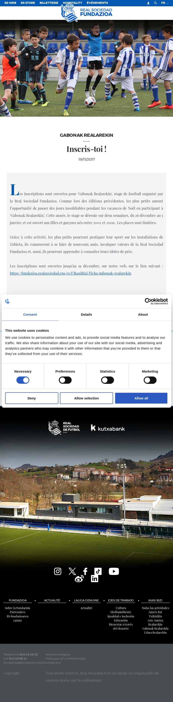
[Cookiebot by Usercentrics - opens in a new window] (148, 301)
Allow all (141, 398)
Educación (121, 620)
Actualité (52, 600)
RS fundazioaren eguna (17, 618)
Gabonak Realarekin (155, 628)
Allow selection (86, 398)
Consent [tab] (30, 314)
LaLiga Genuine (86, 600)
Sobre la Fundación (17, 608)
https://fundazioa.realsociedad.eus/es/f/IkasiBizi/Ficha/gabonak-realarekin (70, 273)
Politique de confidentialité (66, 658)
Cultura (121, 608)
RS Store (28, 3)
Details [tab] (86, 314)
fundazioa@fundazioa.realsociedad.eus (32, 662)
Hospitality (72, 3)
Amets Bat (155, 612)
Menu (11, 36)
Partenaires (17, 612)
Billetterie (49, 3)
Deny (31, 398)
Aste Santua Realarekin (155, 622)
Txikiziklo (155, 616)
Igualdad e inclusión (120, 616)
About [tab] (143, 314)
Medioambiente (120, 612)
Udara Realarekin (155, 632)
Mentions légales (58, 654)
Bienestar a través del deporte (121, 626)
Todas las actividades (155, 608)
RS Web (10, 3)
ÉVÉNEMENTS (97, 3)
